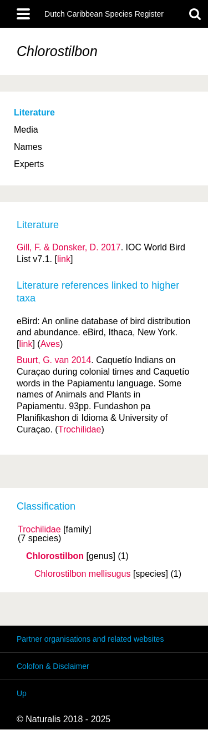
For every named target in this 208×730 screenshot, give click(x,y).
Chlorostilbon (55, 556)
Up (22, 693)
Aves (50, 344)
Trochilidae (39, 529)
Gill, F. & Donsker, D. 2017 (69, 247)
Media (26, 129)
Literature (34, 112)
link (63, 259)
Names (28, 147)
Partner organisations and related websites (90, 639)
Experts (29, 164)
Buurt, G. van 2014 (54, 360)
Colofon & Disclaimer (53, 666)
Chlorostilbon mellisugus (82, 574)
